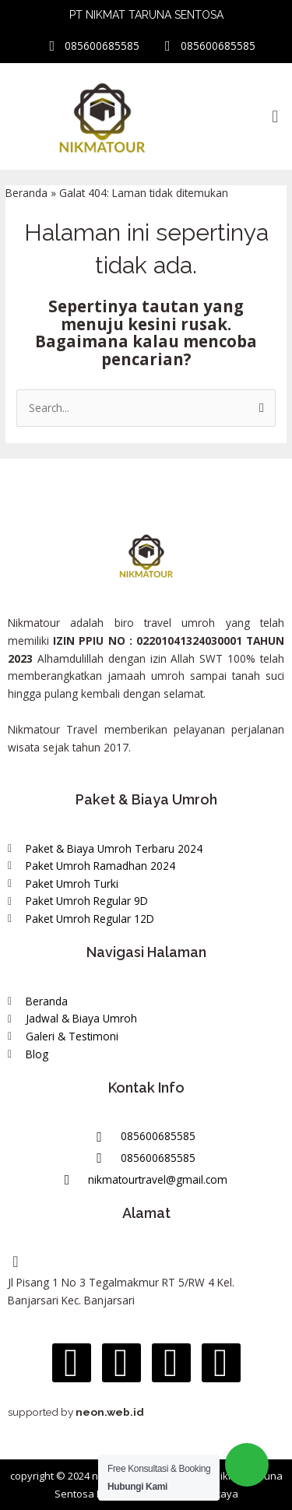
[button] (275, 115)
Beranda (26, 192)
